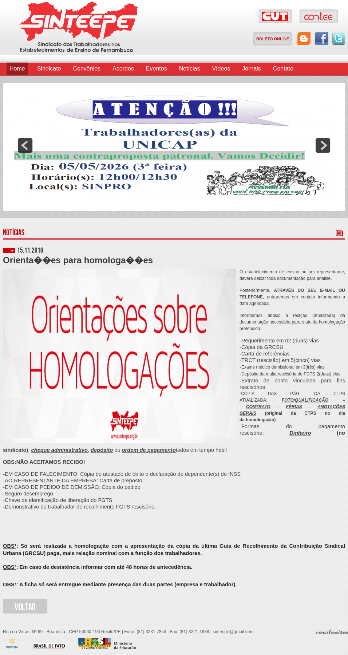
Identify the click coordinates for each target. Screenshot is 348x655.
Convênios (87, 68)
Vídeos (221, 68)
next (323, 145)
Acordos (123, 68)
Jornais (251, 68)
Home (17, 68)
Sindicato (49, 68)
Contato (283, 68)
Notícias (189, 68)
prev (25, 145)
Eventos (156, 68)
